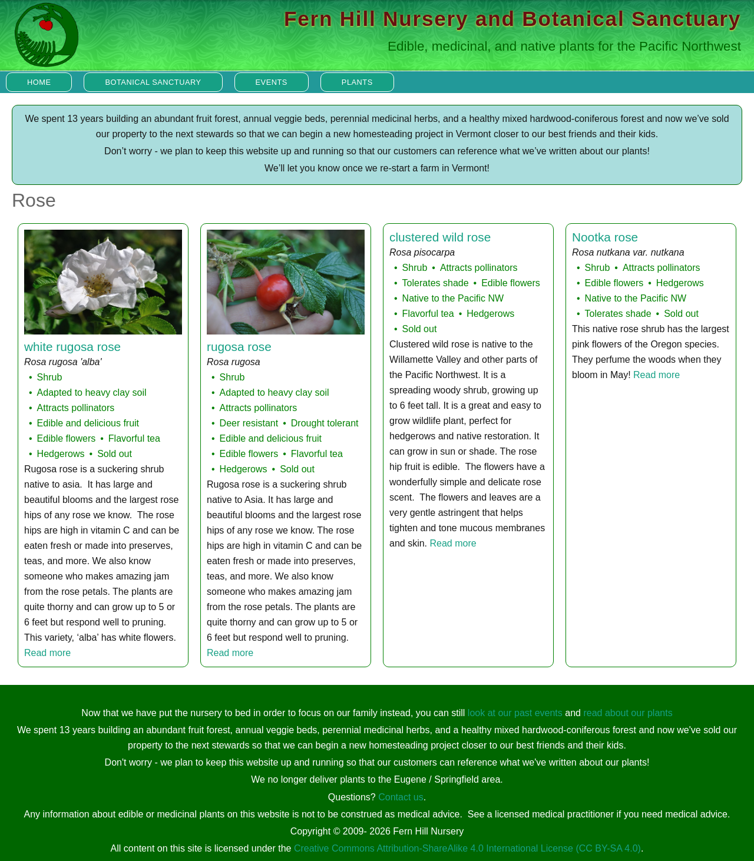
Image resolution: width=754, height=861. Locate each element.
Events (271, 82)
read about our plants (627, 713)
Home (39, 82)
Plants (357, 82)
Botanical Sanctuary (153, 82)
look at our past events (515, 713)
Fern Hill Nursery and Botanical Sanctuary (512, 18)
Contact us (400, 797)
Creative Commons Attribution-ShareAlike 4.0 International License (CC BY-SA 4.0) (467, 848)
